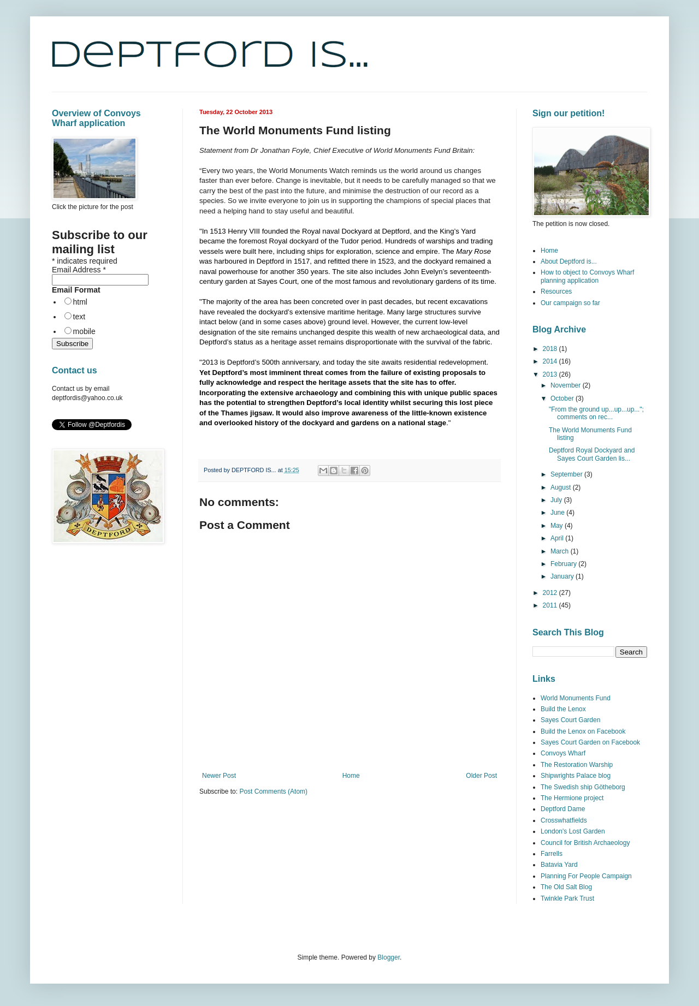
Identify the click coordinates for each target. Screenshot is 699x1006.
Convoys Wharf (563, 753)
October (563, 398)
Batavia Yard (559, 864)
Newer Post (219, 775)
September (567, 474)
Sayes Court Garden (570, 720)
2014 (551, 361)
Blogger (388, 957)
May (557, 525)
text (79, 316)
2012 (551, 593)
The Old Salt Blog (566, 887)
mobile (84, 331)
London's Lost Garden (573, 831)
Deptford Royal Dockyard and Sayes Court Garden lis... (592, 454)
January (563, 576)
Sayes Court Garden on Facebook (590, 742)
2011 (551, 605)
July (557, 500)
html (80, 301)
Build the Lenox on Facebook (583, 731)
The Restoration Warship (577, 765)
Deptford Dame (563, 809)
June (558, 512)
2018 (551, 349)
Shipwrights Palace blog (576, 775)
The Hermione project (572, 798)
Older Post (481, 775)
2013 (551, 374)
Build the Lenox (563, 709)
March (560, 551)
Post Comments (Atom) (273, 791)
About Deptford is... (569, 261)
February (564, 564)
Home (351, 775)
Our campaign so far (570, 303)
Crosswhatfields (564, 820)
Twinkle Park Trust (567, 898)
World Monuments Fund (576, 698)
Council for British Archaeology (585, 843)
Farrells (551, 854)
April (557, 538)
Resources (556, 291)
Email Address (79, 269)
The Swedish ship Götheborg (583, 787)
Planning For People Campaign (586, 876)
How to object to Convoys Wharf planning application (587, 276)
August (561, 487)
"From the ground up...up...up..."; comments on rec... (596, 413)
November (566, 385)
